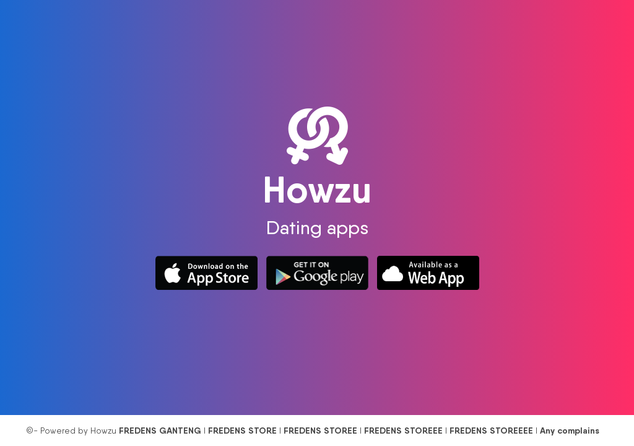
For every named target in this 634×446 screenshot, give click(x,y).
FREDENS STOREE (320, 430)
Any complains (569, 430)
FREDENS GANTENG (160, 430)
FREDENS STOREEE (403, 430)
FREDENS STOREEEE (491, 430)
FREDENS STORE (242, 430)
